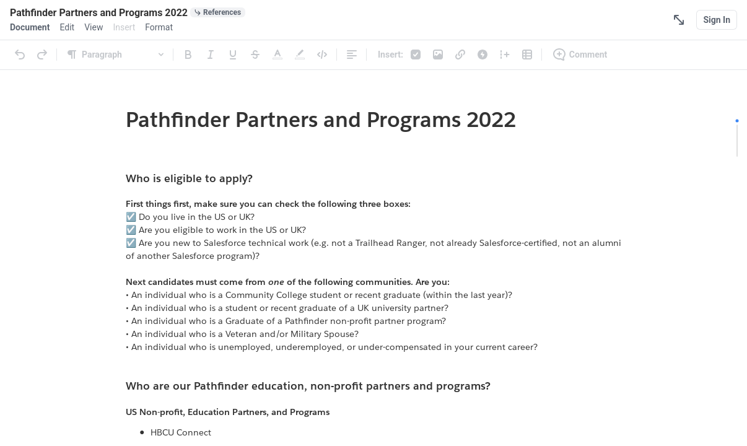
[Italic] (211, 54)
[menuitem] (30, 27)
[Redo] (42, 54)
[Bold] (188, 54)
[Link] (460, 54)
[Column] (505, 54)
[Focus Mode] (678, 20)
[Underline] (233, 54)
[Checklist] (416, 54)
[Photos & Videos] (438, 54)
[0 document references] (217, 12)
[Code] (322, 54)
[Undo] (20, 54)
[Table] (527, 54)
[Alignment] (352, 54)
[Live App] (482, 54)
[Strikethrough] (255, 54)
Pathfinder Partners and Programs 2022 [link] (321, 120)
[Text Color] (277, 54)
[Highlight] (300, 54)
